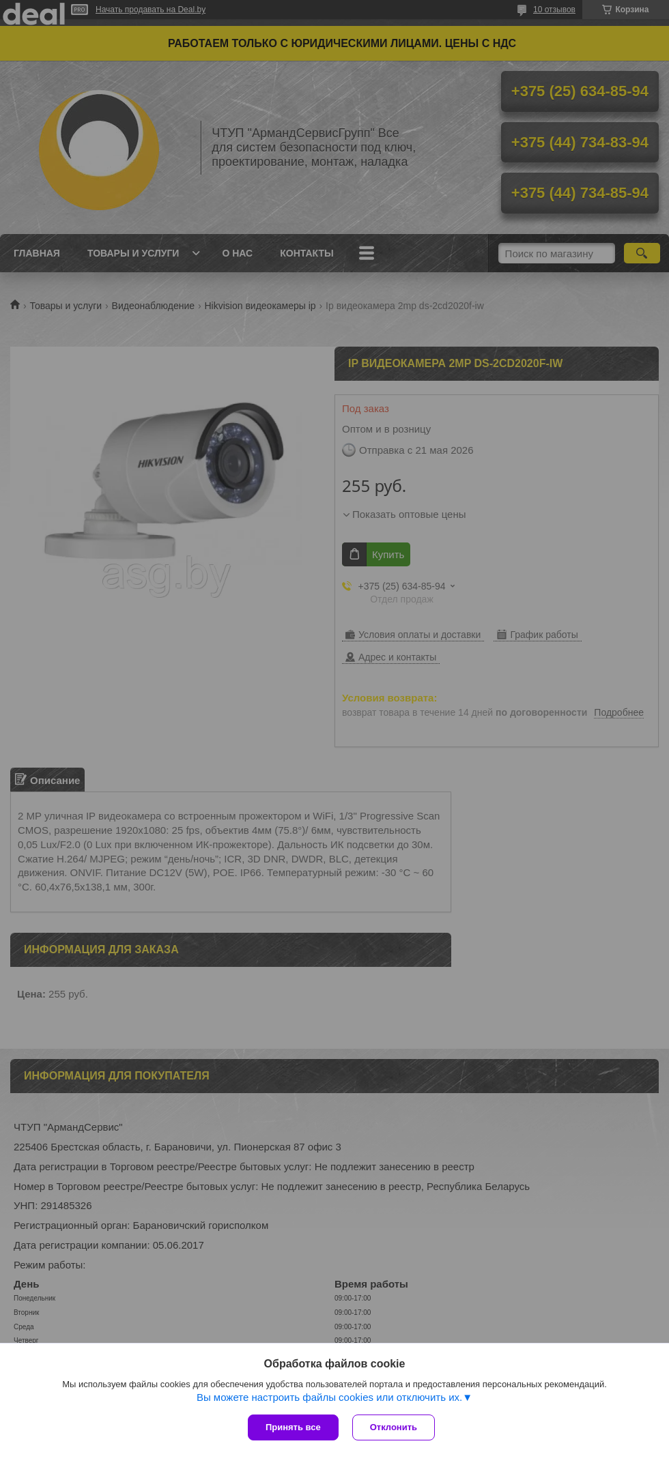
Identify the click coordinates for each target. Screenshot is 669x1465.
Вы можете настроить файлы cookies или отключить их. (329, 1397)
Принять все (293, 1427)
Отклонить (393, 1427)
